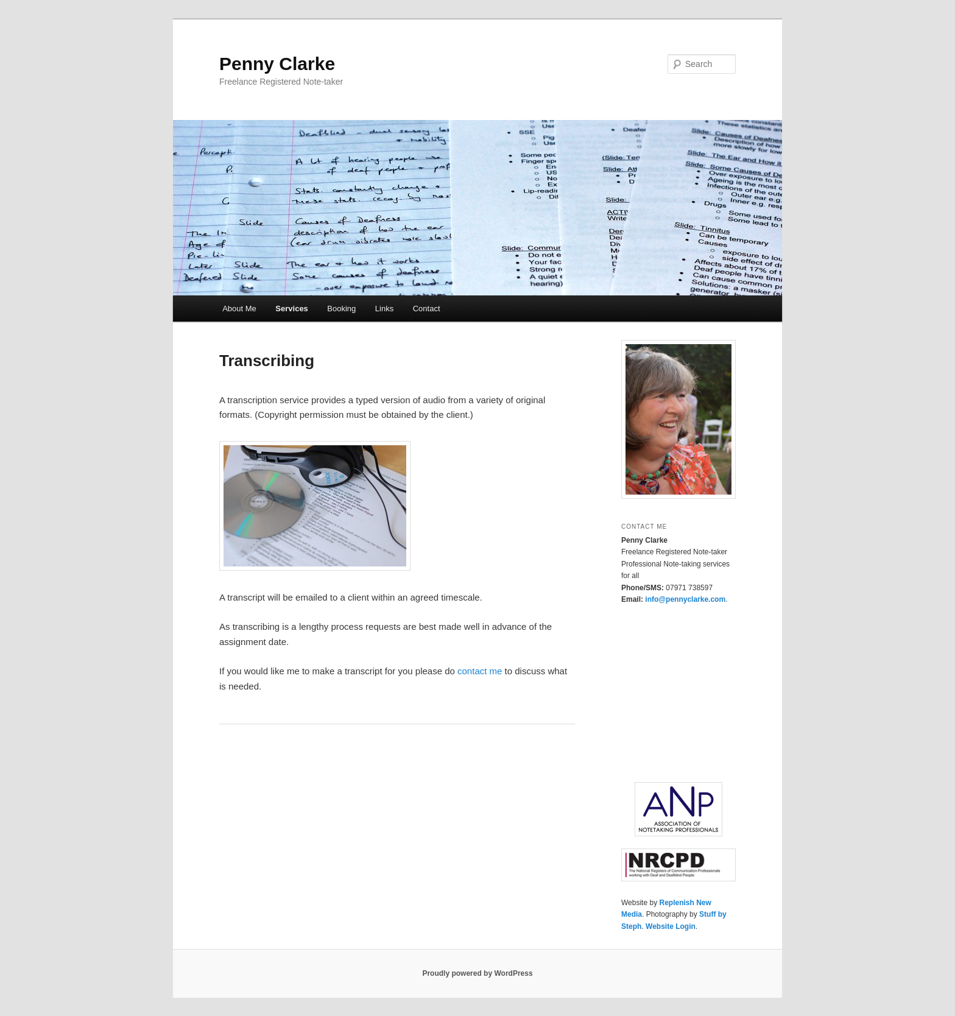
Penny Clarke (277, 64)
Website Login (671, 926)
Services (291, 308)
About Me (239, 308)
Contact (426, 308)
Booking (341, 308)
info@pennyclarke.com (685, 599)
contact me (479, 671)
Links (384, 308)
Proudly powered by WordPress (477, 973)
